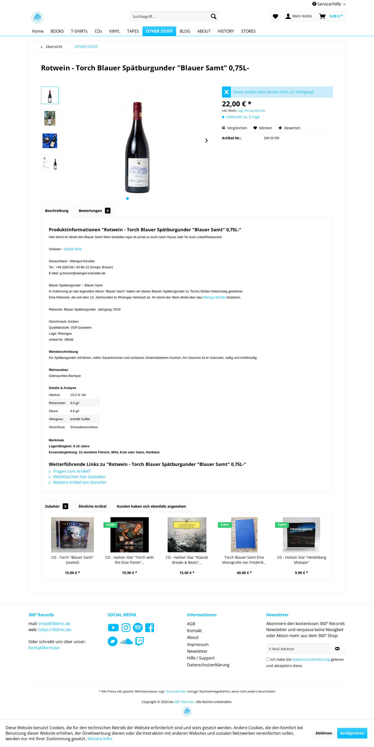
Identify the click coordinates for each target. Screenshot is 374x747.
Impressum (198, 644)
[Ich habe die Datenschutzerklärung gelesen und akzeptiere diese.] (268, 659)
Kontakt (194, 630)
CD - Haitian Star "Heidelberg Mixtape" (301, 560)
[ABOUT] (204, 31)
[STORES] (248, 31)
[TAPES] (133, 31)
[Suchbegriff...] (174, 16)
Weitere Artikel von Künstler (77, 482)
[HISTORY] (226, 31)
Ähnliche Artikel (92, 506)
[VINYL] (115, 31)
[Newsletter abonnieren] (337, 649)
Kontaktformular (44, 647)
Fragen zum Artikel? (70, 471)
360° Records (184, 701)
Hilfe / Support (201, 658)
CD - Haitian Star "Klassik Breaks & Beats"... (187, 560)
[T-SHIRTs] (79, 31)
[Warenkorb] (331, 16)
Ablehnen (324, 733)
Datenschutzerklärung (208, 665)
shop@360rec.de (54, 623)
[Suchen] (213, 16)
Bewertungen (94, 210)
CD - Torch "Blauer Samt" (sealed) (72, 560)
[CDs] (98, 31)
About (193, 637)
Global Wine (73, 249)
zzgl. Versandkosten (252, 110)
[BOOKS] (57, 31)
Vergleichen (234, 127)
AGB (191, 624)
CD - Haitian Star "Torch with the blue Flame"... (129, 560)
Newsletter (197, 651)
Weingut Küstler (214, 297)
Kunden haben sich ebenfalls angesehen (151, 506)
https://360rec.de (54, 629)
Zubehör (56, 506)
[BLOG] (185, 31)
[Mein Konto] (299, 16)
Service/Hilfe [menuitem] (327, 4)
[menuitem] (174, 16)
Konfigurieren (352, 733)
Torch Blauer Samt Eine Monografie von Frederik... (244, 560)
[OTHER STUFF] (159, 31)
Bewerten (289, 127)
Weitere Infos (100, 738)
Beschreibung (56, 210)
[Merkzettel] (275, 16)
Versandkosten (176, 691)
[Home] (37, 31)
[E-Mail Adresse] (298, 649)
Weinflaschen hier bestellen (77, 476)
